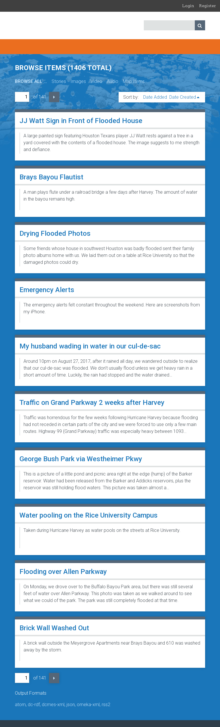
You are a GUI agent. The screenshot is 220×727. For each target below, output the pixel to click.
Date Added (155, 97)
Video (96, 81)
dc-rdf (34, 704)
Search (200, 25)
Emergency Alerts (46, 290)
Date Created (182, 97)
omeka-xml (88, 704)
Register (207, 5)
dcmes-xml (53, 704)
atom (20, 704)
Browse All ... (31, 81)
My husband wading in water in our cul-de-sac (90, 346)
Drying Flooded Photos (55, 233)
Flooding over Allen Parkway (63, 572)
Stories (59, 81)
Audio (112, 81)
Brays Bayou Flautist (51, 177)
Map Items (134, 81)
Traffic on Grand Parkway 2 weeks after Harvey (91, 403)
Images (78, 81)
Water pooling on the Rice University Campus (88, 515)
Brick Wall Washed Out (54, 628)
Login (188, 5)
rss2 (106, 704)
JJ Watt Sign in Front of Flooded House (80, 121)
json (70, 704)
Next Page (54, 97)
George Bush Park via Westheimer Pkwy (80, 459)
